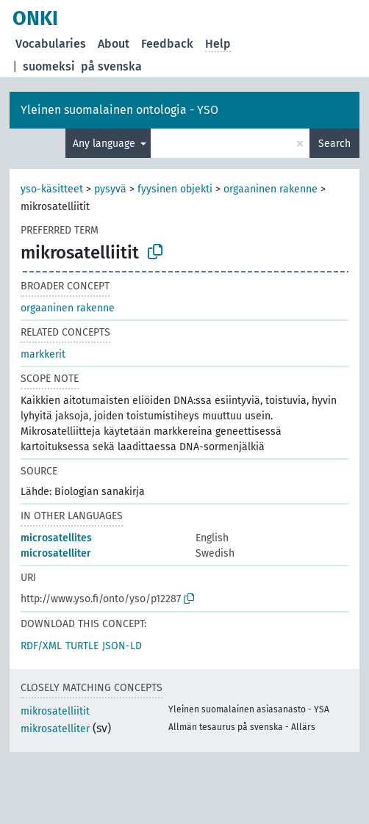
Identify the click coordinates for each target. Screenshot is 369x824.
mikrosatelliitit (55, 711)
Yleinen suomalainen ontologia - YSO (119, 110)
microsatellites (56, 538)
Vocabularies (50, 44)
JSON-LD (122, 646)
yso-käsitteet (52, 189)
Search (334, 143)
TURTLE (81, 646)
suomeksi (49, 66)
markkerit (43, 354)
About (113, 44)
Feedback (167, 44)
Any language (105, 143)
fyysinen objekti (174, 189)
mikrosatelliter (55, 729)
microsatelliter (56, 553)
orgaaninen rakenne (270, 189)
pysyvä (110, 189)
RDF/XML (41, 646)
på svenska (111, 66)
